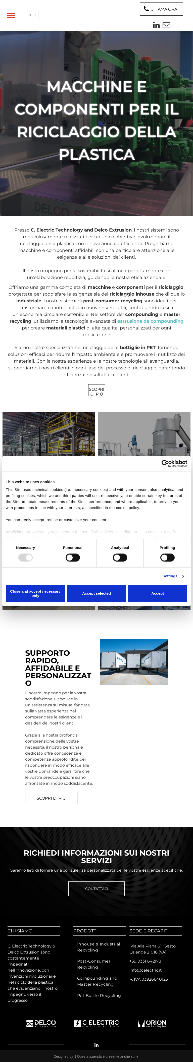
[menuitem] (99, 947)
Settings (170, 576)
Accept (157, 593)
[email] (166, 26)
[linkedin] (156, 26)
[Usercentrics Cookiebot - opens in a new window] (165, 463)
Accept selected (96, 593)
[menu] (11, 15)
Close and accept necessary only (35, 593)
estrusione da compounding (150, 321)
